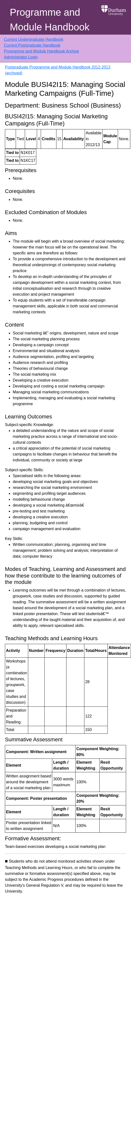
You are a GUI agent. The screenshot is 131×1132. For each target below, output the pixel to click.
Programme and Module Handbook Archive (41, 51)
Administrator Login (21, 57)
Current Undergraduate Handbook (33, 39)
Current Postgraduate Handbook (32, 45)
